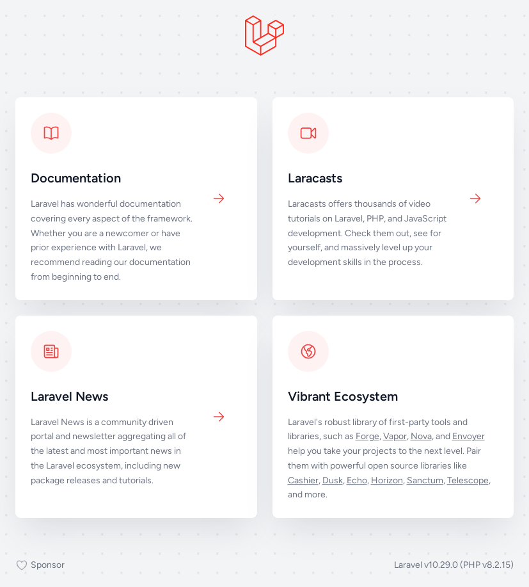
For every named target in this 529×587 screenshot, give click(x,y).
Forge (367, 436)
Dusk (332, 480)
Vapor (395, 436)
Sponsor (40, 565)
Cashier (303, 480)
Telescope (468, 480)
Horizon (387, 480)
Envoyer (468, 436)
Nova (421, 436)
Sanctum (425, 480)
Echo (357, 480)
